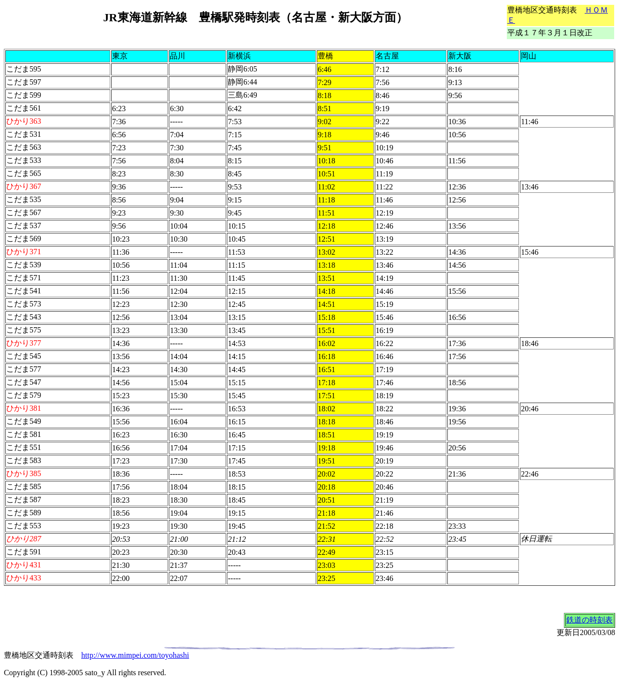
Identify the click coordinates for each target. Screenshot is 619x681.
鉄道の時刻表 (589, 620)
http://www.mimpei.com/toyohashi (135, 655)
